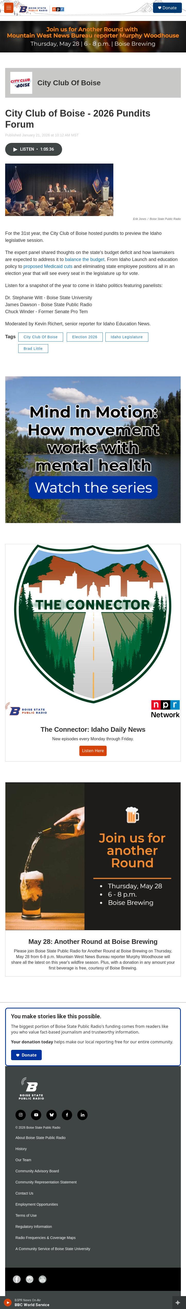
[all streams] (179, 1302)
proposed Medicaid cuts (47, 266)
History (21, 1149)
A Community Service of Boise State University (52, 1249)
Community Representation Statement (46, 1182)
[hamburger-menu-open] (8, 8)
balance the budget (84, 259)
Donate (170, 7)
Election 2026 (84, 337)
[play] (8, 1302)
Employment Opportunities (36, 1204)
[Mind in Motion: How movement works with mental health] (93, 449)
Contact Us (24, 1193)
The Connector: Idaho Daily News (93, 729)
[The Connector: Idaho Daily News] (93, 631)
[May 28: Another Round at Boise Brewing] (93, 856)
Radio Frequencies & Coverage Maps (45, 1238)
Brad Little (33, 348)
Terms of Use (26, 1216)
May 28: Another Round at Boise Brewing (92, 941)
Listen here (93, 750)
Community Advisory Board (37, 1171)
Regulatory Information (33, 1227)
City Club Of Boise (69, 83)
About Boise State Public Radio (40, 1138)
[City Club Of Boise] (21, 83)
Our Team (23, 1160)
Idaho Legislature (127, 337)
